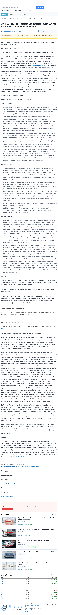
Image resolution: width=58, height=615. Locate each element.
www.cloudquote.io (34, 606)
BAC (2, 586)
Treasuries (39, 18)
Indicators (29, 10)
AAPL (2, 582)
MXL (35, 547)
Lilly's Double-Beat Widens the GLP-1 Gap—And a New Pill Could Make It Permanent (36, 519)
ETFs (18, 14)
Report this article (7, 509)
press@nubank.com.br (7, 496)
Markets (4, 14)
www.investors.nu (38, 65)
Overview (12, 18)
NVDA (2, 595)
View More (53, 514)
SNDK (29, 535)
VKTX (34, 570)
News (17, 18)
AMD (2, 584)
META (2, 591)
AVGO (29, 547)
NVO (31, 524)
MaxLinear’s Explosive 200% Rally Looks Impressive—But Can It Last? (36, 541)
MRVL (32, 547)
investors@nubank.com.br (8, 484)
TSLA (2, 599)
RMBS (31, 558)
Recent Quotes (5, 10)
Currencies (23, 18)
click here (23, 322)
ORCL (2, 597)
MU (28, 558)
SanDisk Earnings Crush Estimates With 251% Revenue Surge (36, 529)
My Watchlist (18, 10)
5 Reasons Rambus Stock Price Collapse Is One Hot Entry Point (36, 552)
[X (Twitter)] (44, 608)
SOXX (37, 547)
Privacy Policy (30, 610)
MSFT (2, 593)
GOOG (2, 589)
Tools (24, 14)
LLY (28, 524)
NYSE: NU (13, 56)
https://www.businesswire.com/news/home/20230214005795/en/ (20, 466)
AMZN (2, 580)
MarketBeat (21, 524)
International (32, 18)
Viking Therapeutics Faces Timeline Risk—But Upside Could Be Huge (36, 564)
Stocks (11, 14)
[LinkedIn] (51, 608)
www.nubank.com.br (20, 456)
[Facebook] (48, 608)
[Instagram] (55, 608)
